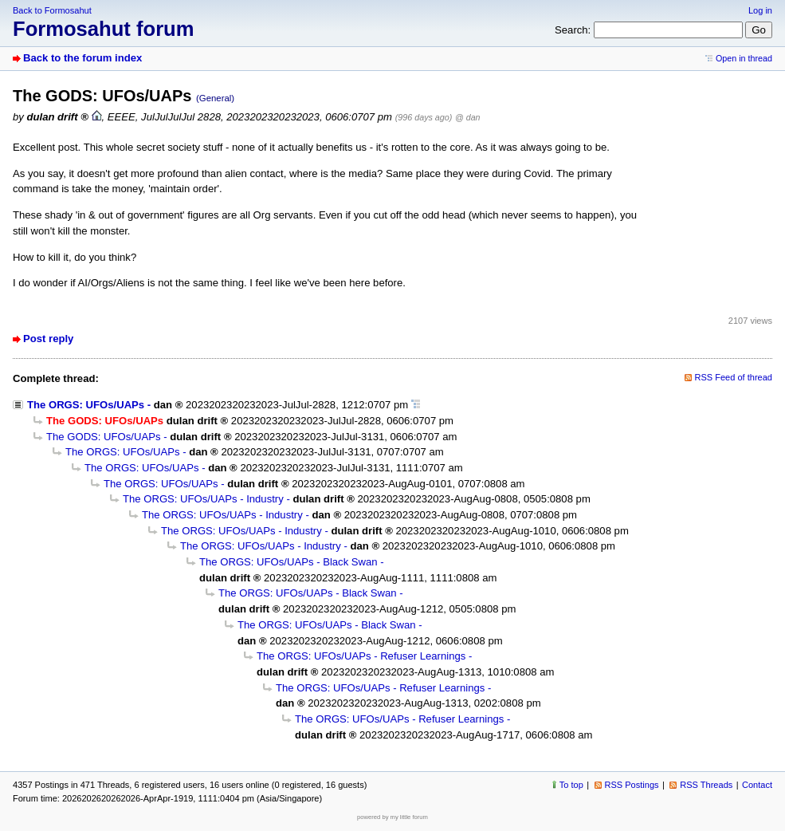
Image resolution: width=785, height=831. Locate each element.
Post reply (48, 339)
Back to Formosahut (52, 10)
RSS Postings (632, 785)
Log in (760, 10)
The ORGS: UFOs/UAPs (85, 405)
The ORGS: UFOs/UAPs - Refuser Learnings (361, 656)
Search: (573, 30)
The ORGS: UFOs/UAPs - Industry (203, 499)
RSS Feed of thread (734, 377)
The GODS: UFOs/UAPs (103, 437)
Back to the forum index (82, 58)
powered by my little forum (392, 817)
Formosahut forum (103, 29)
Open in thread (744, 58)
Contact (757, 785)
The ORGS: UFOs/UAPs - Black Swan (288, 562)
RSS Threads (706, 785)
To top (571, 785)
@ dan (467, 117)
